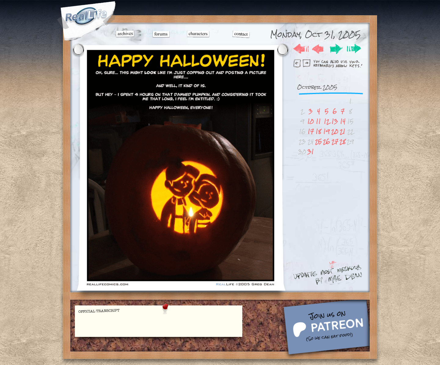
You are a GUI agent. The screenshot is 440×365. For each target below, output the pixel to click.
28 (342, 142)
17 (311, 131)
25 (318, 142)
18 (318, 131)
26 (326, 142)
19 (326, 131)
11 (318, 121)
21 (342, 131)
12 (326, 121)
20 (334, 131)
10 (310, 121)
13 (335, 121)
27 (335, 142)
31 (310, 152)
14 (342, 121)
